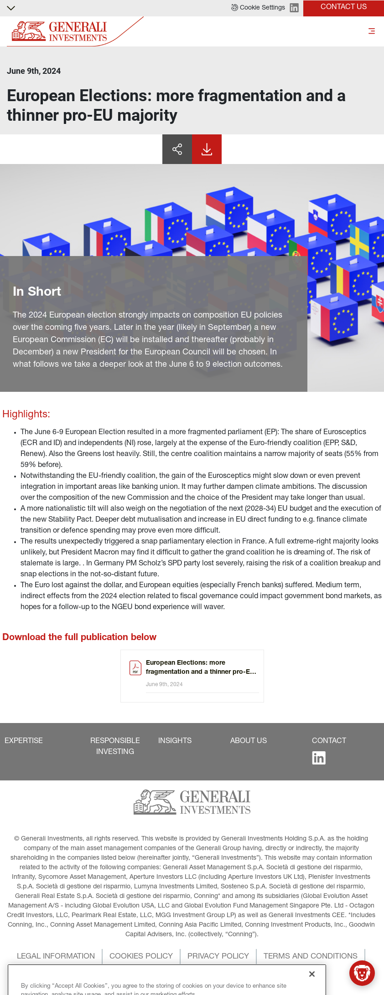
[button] (258, 8)
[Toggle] (371, 31)
